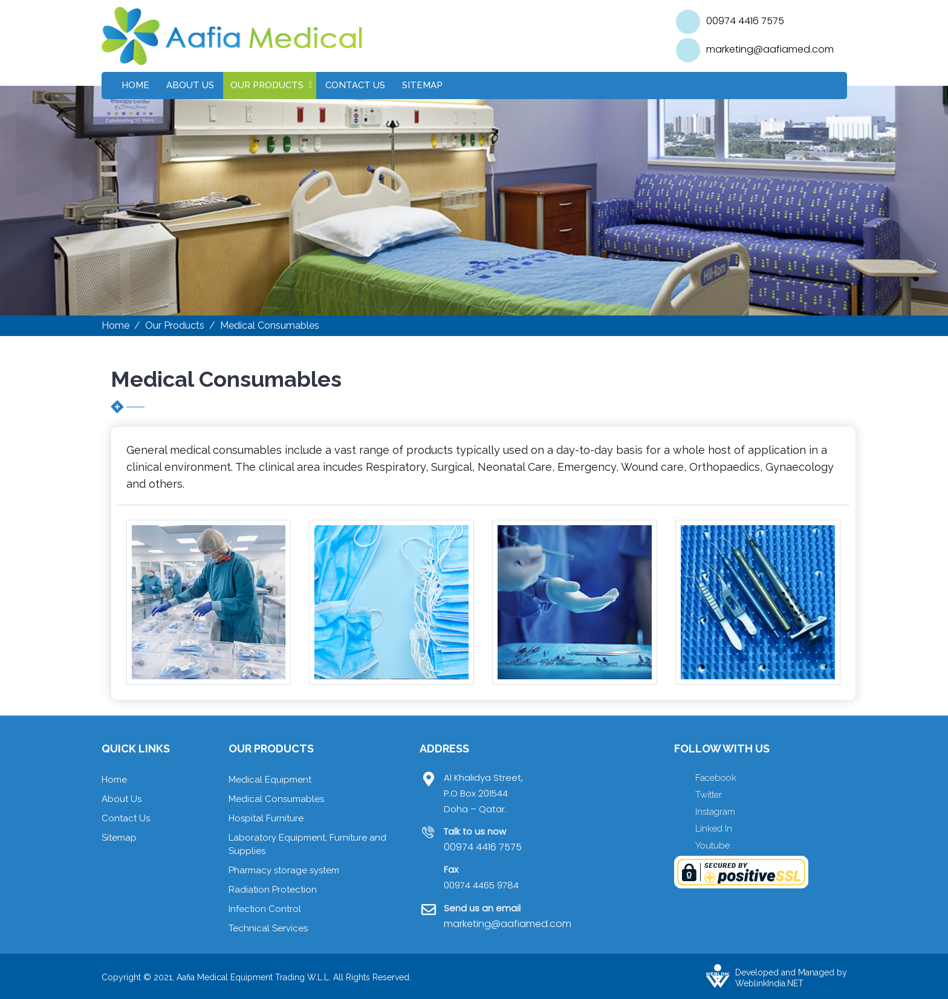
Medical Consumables (276, 799)
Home (135, 85)
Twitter (708, 794)
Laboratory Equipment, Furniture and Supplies (307, 844)
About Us (190, 85)
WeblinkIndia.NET (769, 983)
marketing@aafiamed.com (770, 49)
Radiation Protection (273, 889)
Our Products (267, 85)
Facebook (715, 777)
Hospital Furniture (266, 818)
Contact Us (355, 85)
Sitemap (422, 85)
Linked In (713, 828)
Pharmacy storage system (284, 870)
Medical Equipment (270, 779)
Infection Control (265, 909)
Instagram (715, 811)
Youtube (712, 845)
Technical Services (268, 928)
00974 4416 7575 (745, 21)
